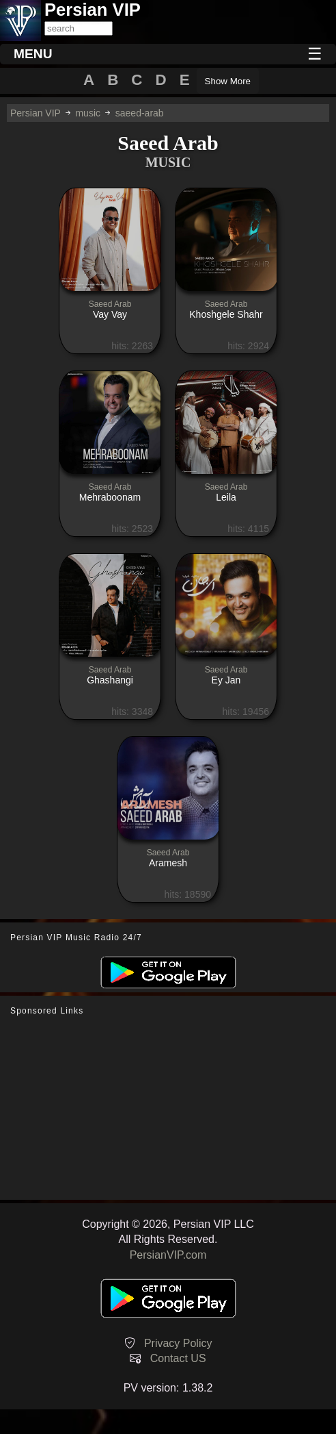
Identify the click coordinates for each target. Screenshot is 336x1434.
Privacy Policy (178, 1343)
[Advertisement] (168, 1108)
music (87, 113)
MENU (33, 54)
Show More (228, 81)
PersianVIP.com (168, 1255)
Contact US (178, 1358)
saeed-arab (139, 113)
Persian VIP (35, 113)
